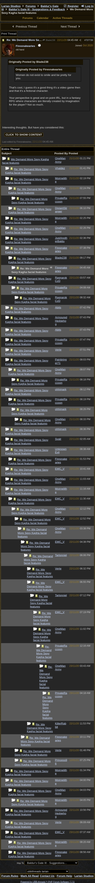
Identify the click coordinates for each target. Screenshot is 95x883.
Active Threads (62, 18)
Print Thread (8, 33)
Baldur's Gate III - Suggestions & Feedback (37, 9)
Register (71, 6)
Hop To (20, 863)
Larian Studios (11, 6)
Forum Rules (9, 875)
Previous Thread (24, 26)
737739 (89, 40)
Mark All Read (30, 875)
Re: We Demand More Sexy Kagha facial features (39, 40)
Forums (31, 6)
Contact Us (47, 875)
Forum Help (64, 875)
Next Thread (71, 26)
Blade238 (48, 40)
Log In (87, 6)
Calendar (43, 18)
